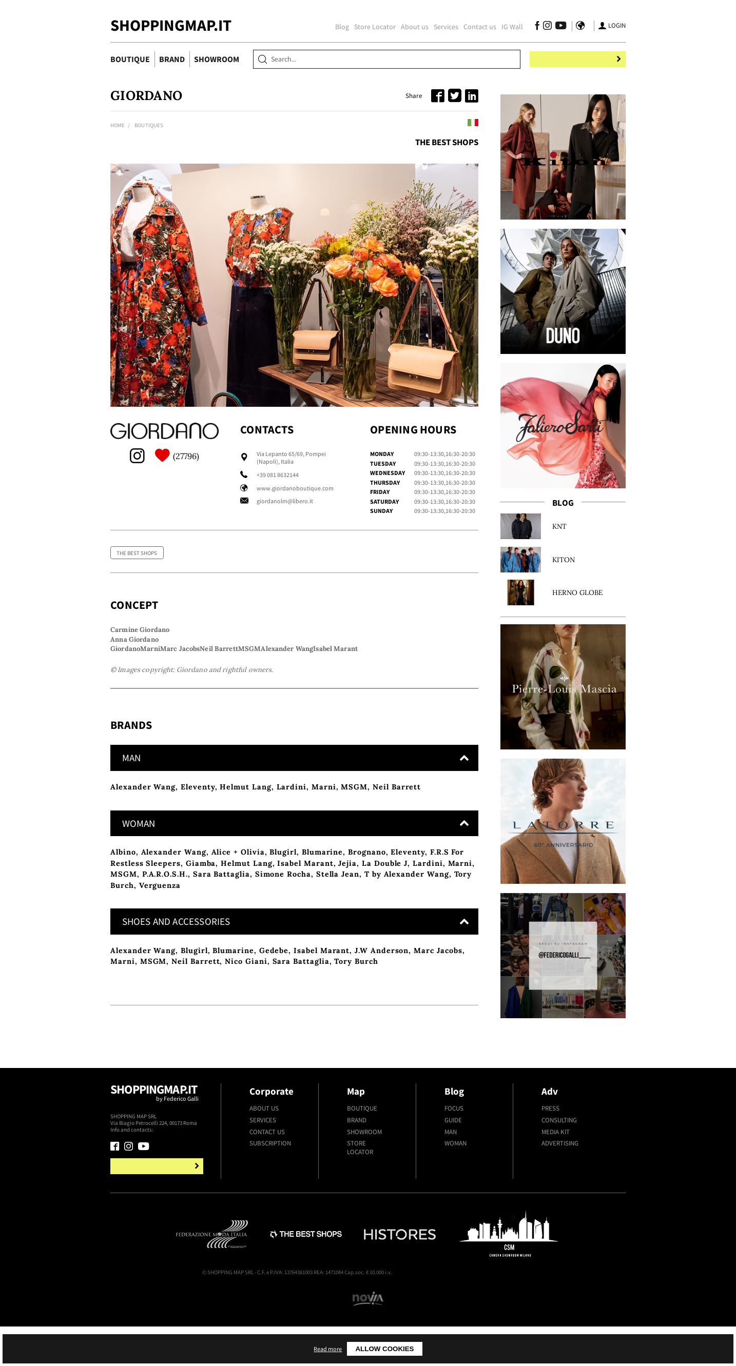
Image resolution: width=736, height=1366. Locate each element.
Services (441, 26)
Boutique (130, 59)
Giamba (201, 936)
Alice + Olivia (238, 924)
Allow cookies (471, 1349)
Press (550, 1183)
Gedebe (274, 1024)
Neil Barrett (397, 858)
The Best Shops (446, 142)
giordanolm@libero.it (285, 501)
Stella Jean (337, 947)
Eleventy (198, 858)
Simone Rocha (283, 947)
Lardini (292, 858)
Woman (455, 1218)
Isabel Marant (305, 936)
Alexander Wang (143, 858)
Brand (172, 59)
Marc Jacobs (438, 1024)
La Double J (385, 936)
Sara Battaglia (221, 947)
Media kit (555, 1206)
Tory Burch (356, 1035)
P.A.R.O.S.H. (165, 947)
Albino (123, 924)
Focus (453, 1183)
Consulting (559, 1195)
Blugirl (283, 924)
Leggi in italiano (447, 124)
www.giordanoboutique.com (295, 488)
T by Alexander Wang (406, 947)
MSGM (354, 858)
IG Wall (507, 26)
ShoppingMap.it (170, 25)
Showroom (216, 59)
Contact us (474, 26)
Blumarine (322, 924)
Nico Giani (246, 1035)
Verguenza (160, 958)
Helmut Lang (245, 858)
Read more (412, 1349)
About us (409, 26)
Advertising (559, 1218)
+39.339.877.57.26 (174, 1204)
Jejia (347, 936)
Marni (324, 858)
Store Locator (370, 26)
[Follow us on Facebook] (532, 27)
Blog (337, 26)
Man (450, 1206)
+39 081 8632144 (278, 475)
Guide (453, 1195)
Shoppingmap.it (158, 1172)
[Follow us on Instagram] (542, 27)
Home (117, 125)
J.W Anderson (382, 1024)
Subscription (270, 1218)
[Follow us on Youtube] (553, 27)
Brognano (366, 924)
